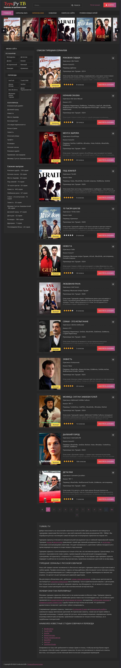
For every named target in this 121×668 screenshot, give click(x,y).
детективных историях (73, 600)
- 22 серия (17, 185)
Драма (9, 61)
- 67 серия (17, 193)
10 (100, 509)
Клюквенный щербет (98, 609)
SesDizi (46, 633)
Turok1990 (48, 631)
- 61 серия (17, 212)
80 (112, 509)
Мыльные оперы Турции (12, 95)
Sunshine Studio (50, 644)
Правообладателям (35, 664)
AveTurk (47, 642)
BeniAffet (47, 640)
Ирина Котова (49, 635)
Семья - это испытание (75, 321)
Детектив (24, 57)
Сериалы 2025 (21, 13)
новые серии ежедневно (81, 579)
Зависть (67, 359)
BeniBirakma (48, 629)
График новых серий (88, 13)
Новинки (53, 13)
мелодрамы (57, 542)
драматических (57, 600)
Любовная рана (71, 283)
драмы (49, 542)
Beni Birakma (13, 90)
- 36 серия (17, 174)
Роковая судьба (71, 57)
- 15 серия (15, 182)
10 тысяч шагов (71, 208)
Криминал (24, 68)
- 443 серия (15, 189)
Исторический (12, 64)
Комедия (10, 68)
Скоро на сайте (68, 13)
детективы (106, 542)
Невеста (67, 246)
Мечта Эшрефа (71, 133)
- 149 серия (17, 170)
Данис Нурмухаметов (52, 638)
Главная (7, 13)
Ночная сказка (71, 95)
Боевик (23, 61)
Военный (24, 64)
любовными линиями (101, 600)
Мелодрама (11, 57)
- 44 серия (17, 178)
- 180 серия (15, 219)
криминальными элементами (50, 602)
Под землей (69, 170)
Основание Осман (80, 609)
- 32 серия (14, 202)
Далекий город (71, 434)
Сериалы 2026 (38, 13)
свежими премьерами (59, 582)
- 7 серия (14, 223)
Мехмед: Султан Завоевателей (80, 397)
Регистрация (95, 5)
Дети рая (68, 472)
